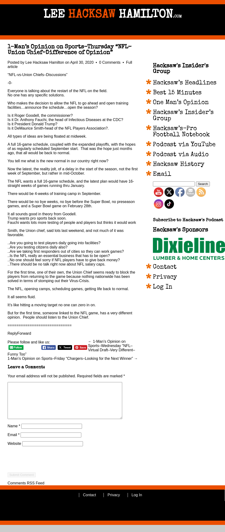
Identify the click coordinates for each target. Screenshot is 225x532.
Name (14, 433)
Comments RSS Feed (26, 490)
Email (14, 442)
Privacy (165, 277)
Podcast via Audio (181, 155)
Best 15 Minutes (177, 93)
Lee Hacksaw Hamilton (45, 62)
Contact (165, 267)
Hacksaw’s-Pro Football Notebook (181, 132)
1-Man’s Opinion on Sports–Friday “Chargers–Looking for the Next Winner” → (73, 358)
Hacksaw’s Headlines (184, 83)
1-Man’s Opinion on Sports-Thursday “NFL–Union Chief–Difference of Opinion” (70, 50)
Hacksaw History (178, 165)
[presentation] (43, 475)
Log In (162, 287)
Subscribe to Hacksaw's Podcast (188, 220)
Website (14, 451)
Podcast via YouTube (184, 145)
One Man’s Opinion (181, 103)
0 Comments (110, 62)
